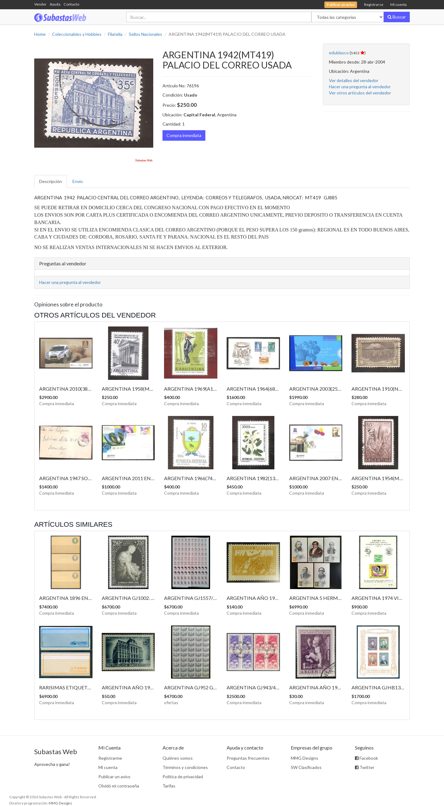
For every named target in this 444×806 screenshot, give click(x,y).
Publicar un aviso (114, 776)
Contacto (71, 4)
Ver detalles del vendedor (353, 80)
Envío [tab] (77, 181)
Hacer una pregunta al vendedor (360, 86)
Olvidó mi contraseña (118, 785)
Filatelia (115, 34)
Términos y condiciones (185, 767)
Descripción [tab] (50, 181)
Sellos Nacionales (145, 34)
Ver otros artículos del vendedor (360, 92)
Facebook (366, 758)
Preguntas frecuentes (248, 758)
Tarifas (168, 785)
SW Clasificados (306, 767)
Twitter (364, 767)
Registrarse (373, 4)
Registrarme (110, 758)
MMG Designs (304, 758)
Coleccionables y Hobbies (76, 34)
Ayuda (55, 4)
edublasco (339, 52)
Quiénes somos (177, 758)
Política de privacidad (182, 776)
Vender (40, 4)
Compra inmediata (183, 135)
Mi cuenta (398, 4)
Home (40, 34)
